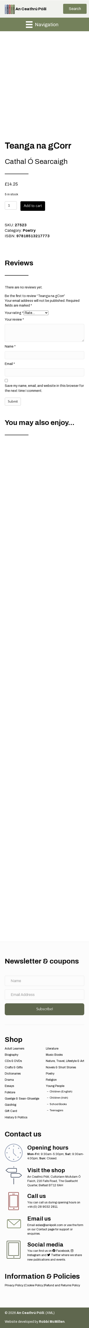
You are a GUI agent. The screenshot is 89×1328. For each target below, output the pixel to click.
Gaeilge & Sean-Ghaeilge (22, 1098)
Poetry (29, 230)
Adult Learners (14, 1048)
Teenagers (56, 1110)
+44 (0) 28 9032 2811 (42, 1206)
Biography (11, 1054)
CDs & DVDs (13, 1061)
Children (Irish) (59, 1097)
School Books (58, 1104)
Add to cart (33, 206)
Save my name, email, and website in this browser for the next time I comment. (44, 388)
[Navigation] (42, 24)
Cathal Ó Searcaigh (36, 161)
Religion (51, 1079)
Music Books (54, 1054)
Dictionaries (13, 1073)
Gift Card (11, 1111)
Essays (9, 1086)
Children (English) (61, 1091)
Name (10, 346)
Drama (9, 1079)
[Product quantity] (11, 205)
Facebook (60, 1250)
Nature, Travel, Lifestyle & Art (65, 1061)
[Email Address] (44, 995)
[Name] (44, 981)
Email (10, 364)
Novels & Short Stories (61, 1067)
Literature (52, 1048)
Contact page (45, 1229)
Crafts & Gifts (14, 1067)
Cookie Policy (34, 1285)
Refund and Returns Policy (62, 1285)
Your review (14, 319)
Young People (55, 1086)
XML (50, 1313)
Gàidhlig (10, 1104)
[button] (75, 9)
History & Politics (16, 1117)
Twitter (54, 1255)
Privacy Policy (14, 1285)
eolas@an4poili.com (49, 1225)
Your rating (14, 313)
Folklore (10, 1092)
